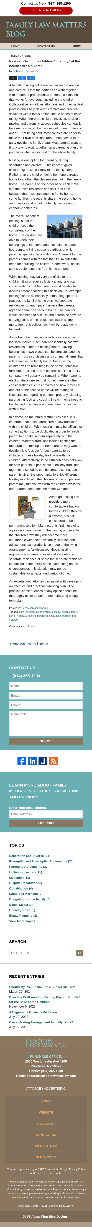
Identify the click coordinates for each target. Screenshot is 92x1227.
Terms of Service (45, 1178)
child (22, 611)
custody (56, 611)
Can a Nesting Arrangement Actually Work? (42, 1025)
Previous (17, 643)
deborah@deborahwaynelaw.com (51, 1078)
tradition (68, 615)
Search (79, 955)
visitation (14, 619)
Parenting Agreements (29, 867)
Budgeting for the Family (30, 900)
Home (15, 46)
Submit (46, 741)
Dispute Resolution (26, 884)
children (30, 611)
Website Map (46, 1150)
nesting (32, 615)
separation (56, 615)
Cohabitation (21, 889)
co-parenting (44, 611)
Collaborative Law (26, 872)
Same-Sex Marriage (26, 895)
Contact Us (46, 46)
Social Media (21, 906)
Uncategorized (22, 911)
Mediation (20, 878)
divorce (67, 611)
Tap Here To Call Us (46, 10)
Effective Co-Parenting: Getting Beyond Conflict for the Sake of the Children (45, 1002)
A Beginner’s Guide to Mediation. (34, 1014)
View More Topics (22, 923)
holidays (22, 615)
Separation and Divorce (35, 608)
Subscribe (46, 823)
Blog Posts (46, 1162)
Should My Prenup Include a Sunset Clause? (43, 989)
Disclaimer (46, 1127)
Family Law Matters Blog (46, 29)
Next (44, 643)
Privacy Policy (77, 1174)
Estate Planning (23, 917)
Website (46, 1116)
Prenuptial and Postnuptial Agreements (42, 861)
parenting (43, 615)
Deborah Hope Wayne (61, 1210)
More (77, 46)
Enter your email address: (29, 808)
